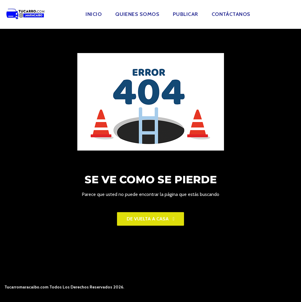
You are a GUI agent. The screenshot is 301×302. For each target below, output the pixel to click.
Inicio (94, 14)
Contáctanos (231, 14)
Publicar (185, 14)
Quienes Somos (137, 14)
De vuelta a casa (151, 219)
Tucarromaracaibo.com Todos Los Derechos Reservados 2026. (64, 287)
